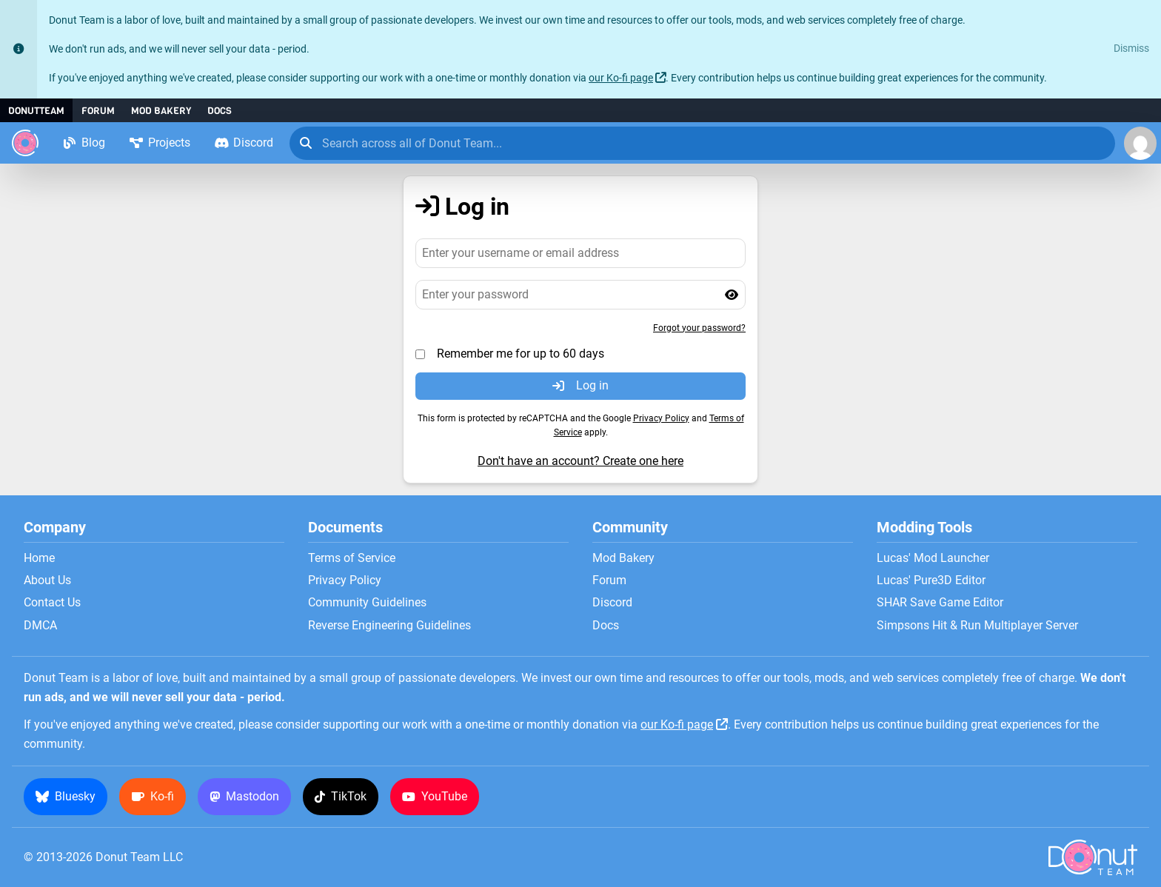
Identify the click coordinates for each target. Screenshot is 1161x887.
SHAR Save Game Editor (940, 602)
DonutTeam (36, 110)
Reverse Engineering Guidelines (389, 625)
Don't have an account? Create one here (580, 461)
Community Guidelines (367, 602)
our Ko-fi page (621, 78)
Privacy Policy (661, 418)
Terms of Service (351, 558)
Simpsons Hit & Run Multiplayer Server (977, 625)
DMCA (40, 625)
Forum (98, 110)
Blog (83, 142)
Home (39, 558)
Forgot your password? (699, 328)
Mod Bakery (161, 110)
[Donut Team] (25, 143)
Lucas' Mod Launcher (933, 558)
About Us (47, 580)
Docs (219, 110)
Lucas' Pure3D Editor (931, 580)
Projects (159, 142)
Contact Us (52, 602)
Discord (243, 142)
